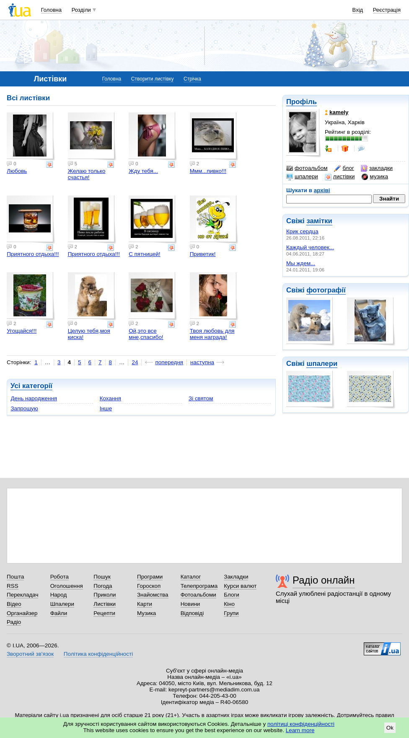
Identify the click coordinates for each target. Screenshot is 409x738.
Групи (231, 613)
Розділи (81, 10)
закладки (377, 168)
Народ (58, 595)
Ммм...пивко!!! (208, 171)
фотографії (325, 290)
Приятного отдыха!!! (33, 254)
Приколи (104, 595)
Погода (102, 586)
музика (375, 176)
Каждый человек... (310, 247)
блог (344, 168)
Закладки (236, 577)
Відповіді (192, 613)
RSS (12, 586)
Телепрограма (199, 586)
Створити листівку (152, 79)
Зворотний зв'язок (30, 654)
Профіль (301, 102)
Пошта (15, 577)
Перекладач (22, 595)
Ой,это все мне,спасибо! (146, 334)
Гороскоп (148, 586)
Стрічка (192, 79)
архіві (322, 190)
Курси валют (240, 586)
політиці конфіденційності (300, 724)
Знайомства (152, 595)
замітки (319, 221)
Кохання (110, 398)
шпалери (302, 176)
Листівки (104, 604)
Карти (144, 604)
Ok (389, 728)
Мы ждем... (300, 263)
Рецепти (104, 613)
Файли (58, 613)
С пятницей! (144, 254)
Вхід (357, 10)
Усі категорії (31, 386)
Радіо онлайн (324, 580)
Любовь (17, 171)
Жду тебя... (143, 171)
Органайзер (22, 613)
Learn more (300, 730)
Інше (106, 408)
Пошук (102, 577)
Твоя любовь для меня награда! (212, 334)
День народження (33, 398)
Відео (14, 604)
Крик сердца (302, 231)
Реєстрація (387, 10)
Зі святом (201, 398)
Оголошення (66, 586)
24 (135, 362)
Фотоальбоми (198, 595)
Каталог (191, 577)
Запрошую (24, 408)
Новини (190, 604)
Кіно (229, 604)
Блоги (231, 595)
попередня (169, 362)
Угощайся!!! (21, 331)
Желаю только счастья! (87, 174)
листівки (340, 176)
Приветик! (203, 254)
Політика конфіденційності (98, 654)
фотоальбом (306, 168)
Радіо (14, 622)
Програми (150, 577)
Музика (146, 613)
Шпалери (62, 604)
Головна (51, 10)
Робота (59, 577)
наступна (202, 362)
